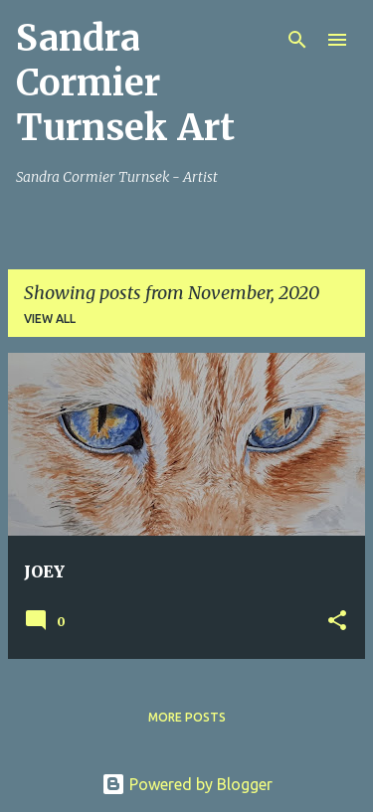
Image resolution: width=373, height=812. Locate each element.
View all (50, 318)
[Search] (297, 40)
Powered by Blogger (187, 784)
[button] (337, 621)
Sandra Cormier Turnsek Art (125, 83)
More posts (187, 717)
